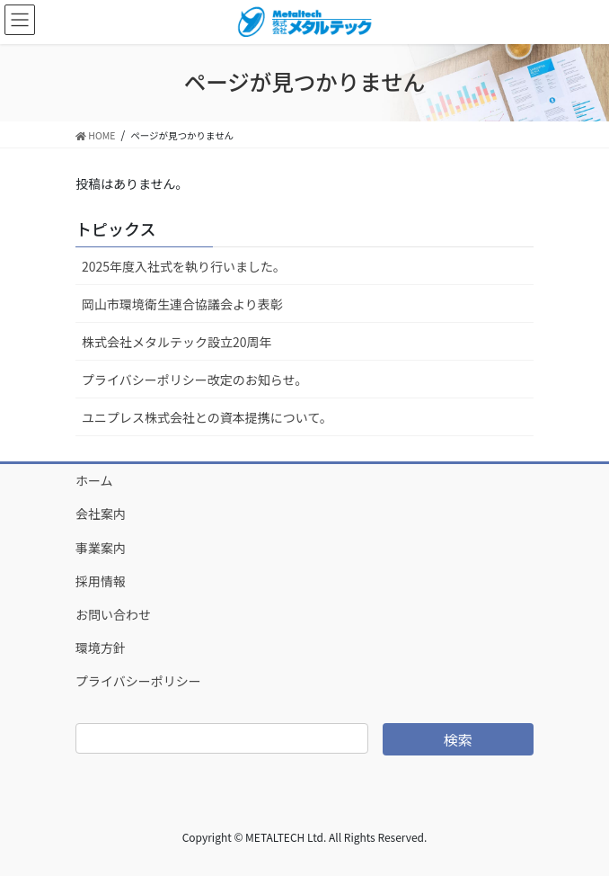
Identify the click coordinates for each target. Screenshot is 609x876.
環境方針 (100, 648)
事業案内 (100, 548)
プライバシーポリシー (138, 681)
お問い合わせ (113, 614)
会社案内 (100, 514)
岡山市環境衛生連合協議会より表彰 (182, 304)
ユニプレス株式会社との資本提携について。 (207, 417)
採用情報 (100, 581)
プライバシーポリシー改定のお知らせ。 (194, 380)
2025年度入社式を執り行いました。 (184, 266)
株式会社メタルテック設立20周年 (177, 342)
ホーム (94, 480)
